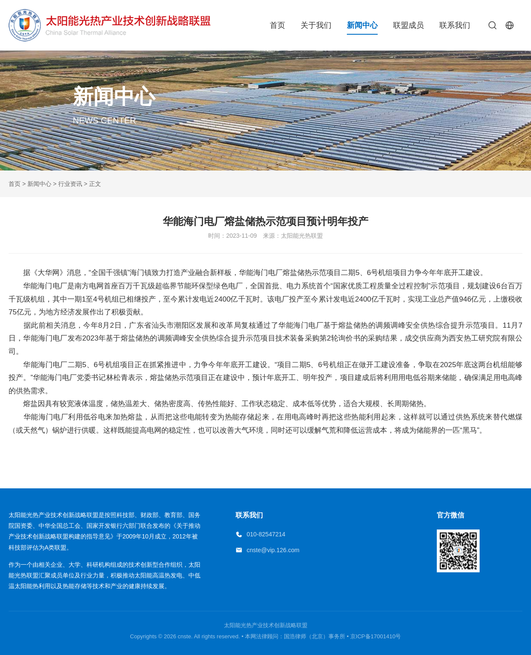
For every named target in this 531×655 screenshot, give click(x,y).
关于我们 (316, 25)
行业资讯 (70, 183)
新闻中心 (362, 25)
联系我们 (454, 25)
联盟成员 (408, 25)
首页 (277, 25)
